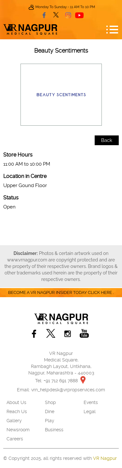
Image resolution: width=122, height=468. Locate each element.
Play (49, 420)
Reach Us (17, 411)
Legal (90, 411)
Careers (15, 438)
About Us (16, 402)
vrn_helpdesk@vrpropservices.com (68, 389)
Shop (50, 402)
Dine (49, 411)
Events (91, 402)
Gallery (14, 420)
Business (54, 429)
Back (106, 140)
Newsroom (18, 429)
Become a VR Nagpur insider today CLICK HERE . (61, 292)
